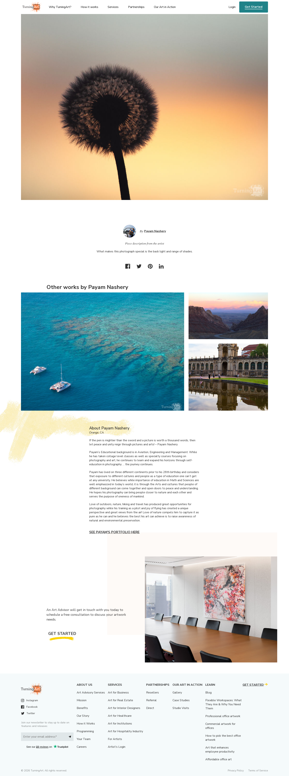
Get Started (253, 7)
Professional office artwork (222, 716)
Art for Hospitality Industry (125, 731)
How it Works (86, 724)
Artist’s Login (116, 747)
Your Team (83, 739)
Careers (82, 747)
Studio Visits (181, 708)
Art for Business (118, 693)
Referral (151, 700)
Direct (150, 708)
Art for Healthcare (120, 716)
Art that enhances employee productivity (219, 750)
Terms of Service (258, 770)
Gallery (177, 693)
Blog (208, 693)
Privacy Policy (236, 770)
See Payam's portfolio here (114, 532)
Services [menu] (113, 7)
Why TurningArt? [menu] (60, 7)
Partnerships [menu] (136, 7)
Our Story (83, 716)
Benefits (82, 708)
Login (232, 7)
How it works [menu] (89, 7)
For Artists (115, 739)
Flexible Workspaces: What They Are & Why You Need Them (223, 704)
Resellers (152, 693)
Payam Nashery (155, 231)
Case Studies (181, 700)
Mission (81, 700)
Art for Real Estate (120, 700)
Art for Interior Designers (124, 708)
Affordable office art (218, 759)
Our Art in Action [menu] (165, 7)
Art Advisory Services (91, 693)
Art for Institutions (120, 724)
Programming (85, 731)
